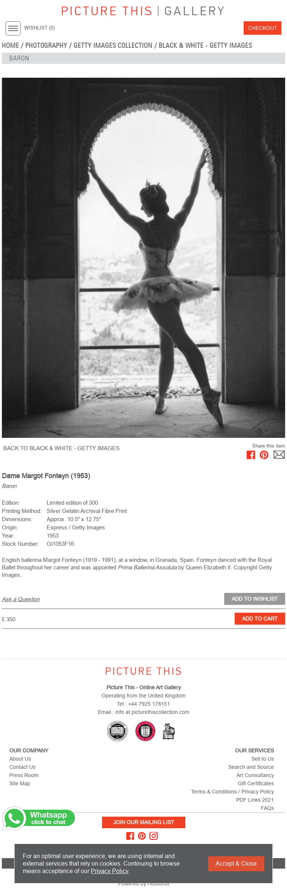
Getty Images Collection (113, 45)
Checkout (262, 28)
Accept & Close (236, 863)
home (10, 45)
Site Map (19, 783)
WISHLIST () (39, 28)
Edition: (11, 502)
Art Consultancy (255, 775)
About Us (20, 759)
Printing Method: (21, 511)
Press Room (23, 775)
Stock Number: (20, 544)
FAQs (267, 808)
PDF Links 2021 (255, 800)
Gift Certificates (256, 783)
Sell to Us (262, 759)
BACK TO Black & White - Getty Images (61, 448)
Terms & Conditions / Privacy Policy (232, 792)
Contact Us (22, 767)
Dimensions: (17, 519)
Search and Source (251, 767)
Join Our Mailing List (143, 822)
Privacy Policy (109, 871)
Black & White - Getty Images (205, 45)
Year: (8, 535)
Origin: (10, 527)
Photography (46, 45)
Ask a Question (21, 599)
